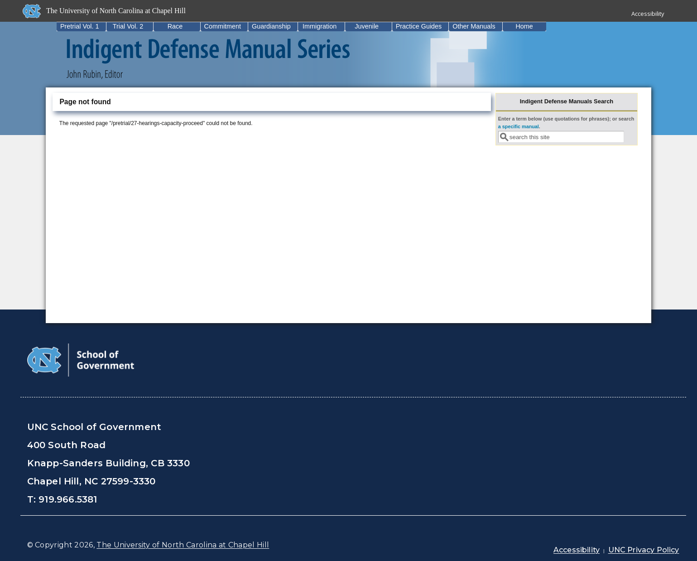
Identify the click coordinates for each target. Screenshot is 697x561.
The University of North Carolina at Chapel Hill (182, 545)
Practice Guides (419, 26)
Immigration (319, 26)
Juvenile (367, 26)
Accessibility (647, 14)
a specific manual (518, 126)
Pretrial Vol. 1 (79, 26)
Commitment (222, 26)
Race (175, 26)
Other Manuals (473, 26)
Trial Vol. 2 (128, 26)
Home (524, 26)
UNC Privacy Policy (643, 550)
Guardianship (271, 26)
